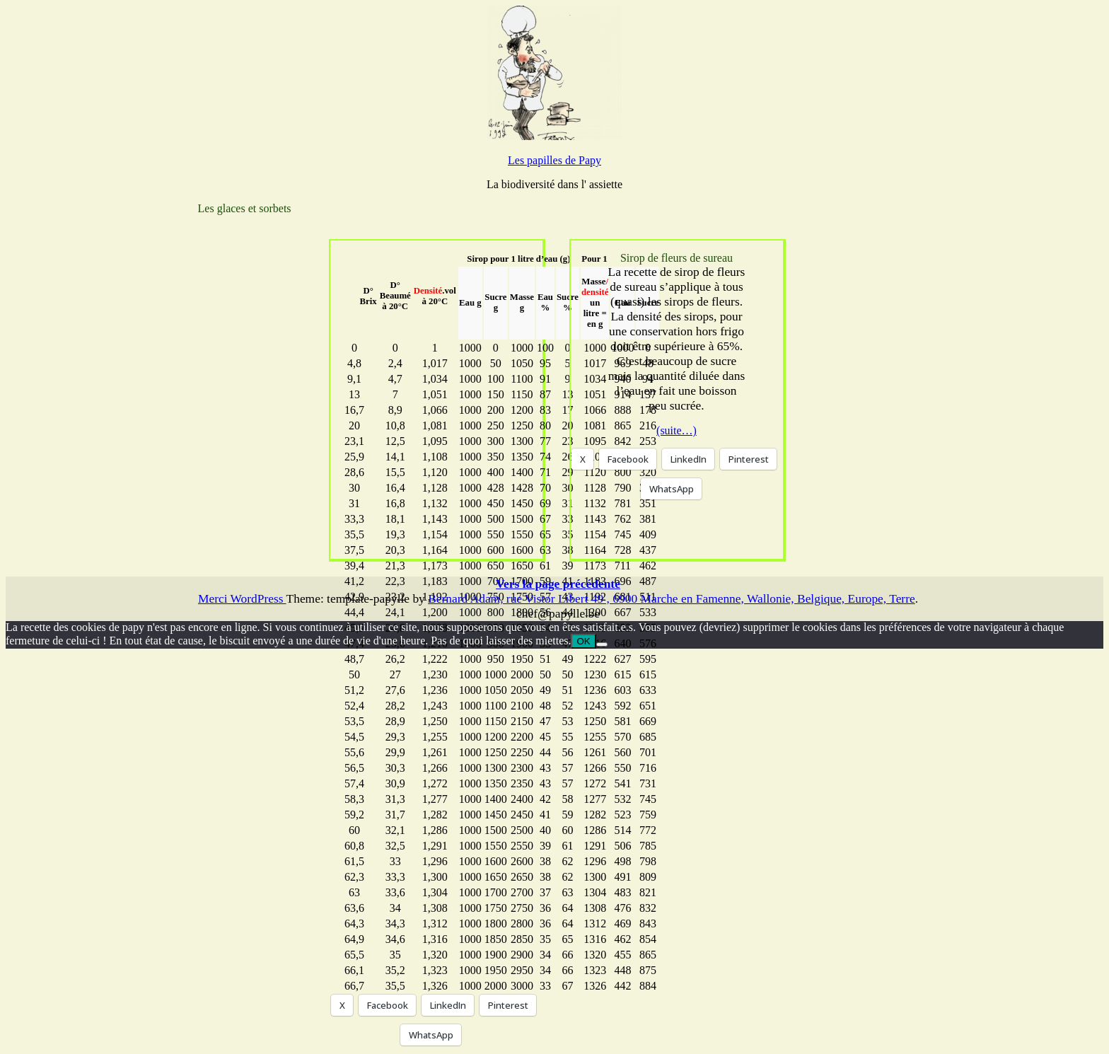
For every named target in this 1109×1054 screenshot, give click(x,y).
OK (583, 641)
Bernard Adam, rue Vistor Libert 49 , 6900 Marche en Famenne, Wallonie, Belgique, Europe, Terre (671, 598)
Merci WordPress (242, 598)
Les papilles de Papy (554, 160)
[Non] (602, 644)
